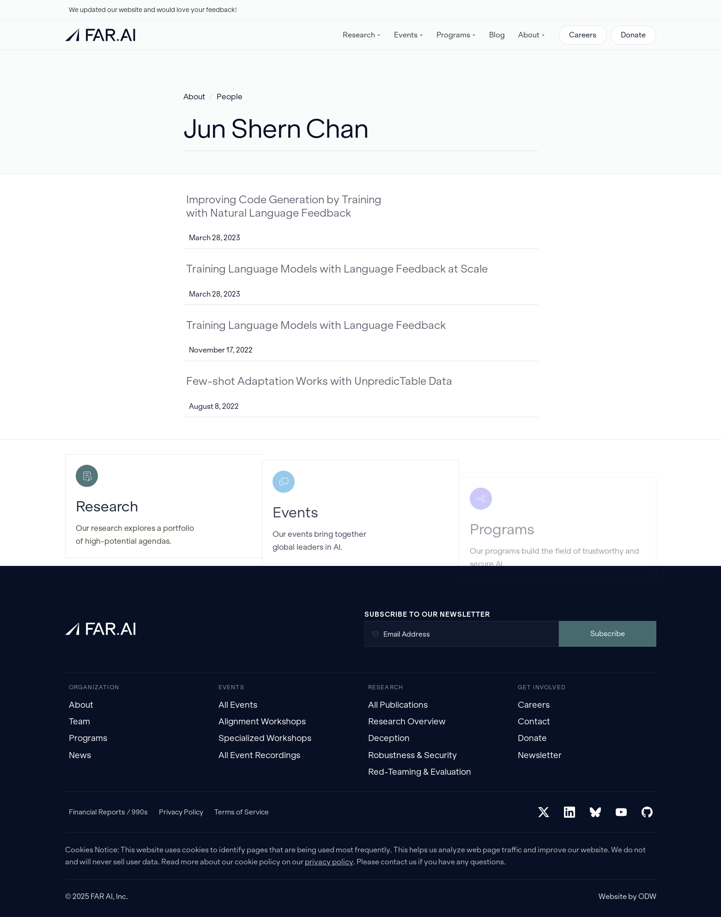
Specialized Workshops (264, 738)
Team (79, 721)
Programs (88, 738)
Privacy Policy (181, 812)
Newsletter (540, 755)
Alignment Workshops (262, 721)
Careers (582, 35)
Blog (497, 35)
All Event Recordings (259, 755)
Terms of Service (241, 812)
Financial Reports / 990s (108, 812)
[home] (100, 35)
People (229, 96)
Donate (633, 35)
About (194, 96)
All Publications (398, 705)
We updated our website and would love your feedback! (153, 9)
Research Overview (407, 721)
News (80, 755)
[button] (362, 34)
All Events (237, 705)
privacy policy (329, 862)
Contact (534, 721)
